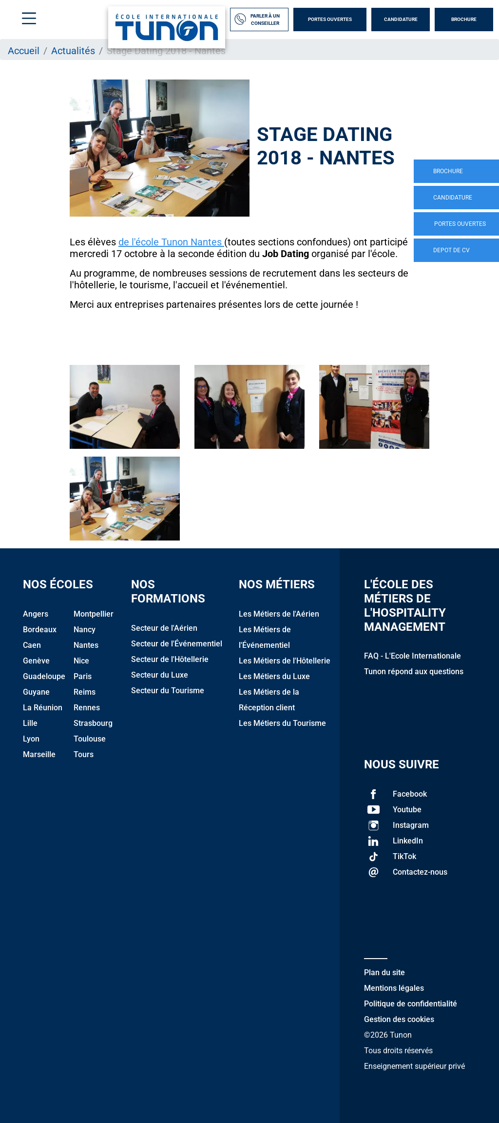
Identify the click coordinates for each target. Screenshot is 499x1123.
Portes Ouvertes (330, 19)
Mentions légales (394, 988)
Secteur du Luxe (159, 675)
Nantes (86, 645)
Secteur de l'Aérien (164, 628)
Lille (30, 723)
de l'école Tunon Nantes (171, 242)
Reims (85, 692)
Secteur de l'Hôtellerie (170, 659)
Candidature (401, 19)
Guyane (36, 692)
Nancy (85, 629)
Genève (36, 660)
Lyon (31, 738)
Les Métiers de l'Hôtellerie (284, 660)
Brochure (464, 19)
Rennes (87, 707)
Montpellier (94, 614)
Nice (81, 660)
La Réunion (42, 707)
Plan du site (384, 972)
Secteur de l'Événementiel (176, 643)
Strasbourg (93, 723)
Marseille (39, 754)
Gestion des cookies (399, 1019)
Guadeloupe (44, 676)
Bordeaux (40, 629)
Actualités (73, 51)
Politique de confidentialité (410, 1003)
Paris (83, 676)
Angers (35, 614)
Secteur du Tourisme (167, 690)
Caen (32, 645)
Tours (84, 754)
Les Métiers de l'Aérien (279, 614)
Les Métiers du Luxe (274, 676)
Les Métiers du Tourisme (282, 723)
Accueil (23, 51)
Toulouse (90, 738)
